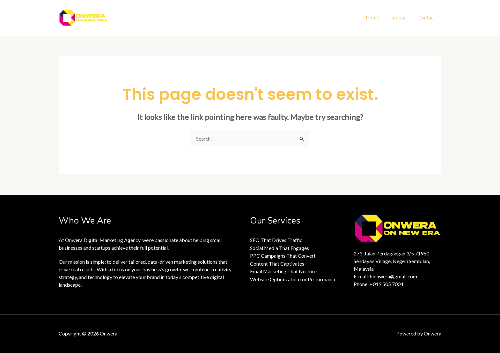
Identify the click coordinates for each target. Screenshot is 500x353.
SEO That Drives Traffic (276, 240)
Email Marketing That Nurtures (284, 271)
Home (378, 17)
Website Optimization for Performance (293, 279)
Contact (427, 17)
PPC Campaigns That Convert (283, 256)
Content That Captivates (277, 263)
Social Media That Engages (279, 248)
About (402, 17)
